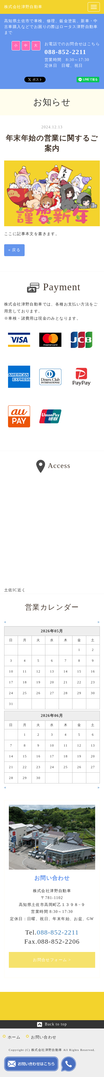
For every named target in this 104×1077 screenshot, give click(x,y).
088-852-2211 (65, 51)
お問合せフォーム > (52, 960)
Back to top (56, 1024)
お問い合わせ (43, 1037)
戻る (14, 250)
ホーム (14, 1037)
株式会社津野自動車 (23, 7)
